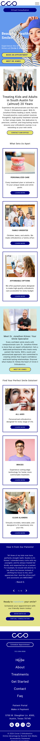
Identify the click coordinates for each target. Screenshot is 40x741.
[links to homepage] (9, 3)
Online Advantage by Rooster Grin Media (20, 733)
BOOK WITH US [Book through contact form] (20, 611)
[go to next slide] (26, 588)
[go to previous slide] (13, 588)
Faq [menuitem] (20, 693)
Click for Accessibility (20, 738)
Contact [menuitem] (20, 686)
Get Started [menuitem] (20, 679)
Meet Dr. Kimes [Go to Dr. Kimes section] (13, 61)
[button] (37, 3)
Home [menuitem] (20, 657)
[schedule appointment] (20, 642)
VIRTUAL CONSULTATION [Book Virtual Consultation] (20, 616)
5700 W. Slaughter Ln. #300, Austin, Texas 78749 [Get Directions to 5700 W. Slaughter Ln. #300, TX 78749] (20, 714)
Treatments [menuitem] (20, 672)
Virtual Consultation (20, 10)
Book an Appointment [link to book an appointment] (17, 55)
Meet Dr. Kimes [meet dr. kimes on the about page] (20, 369)
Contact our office (20, 132)
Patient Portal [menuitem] (20, 703)
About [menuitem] (20, 665)
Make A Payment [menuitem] (20, 707)
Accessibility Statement (20, 736)
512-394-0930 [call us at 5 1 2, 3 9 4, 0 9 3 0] (20, 649)
